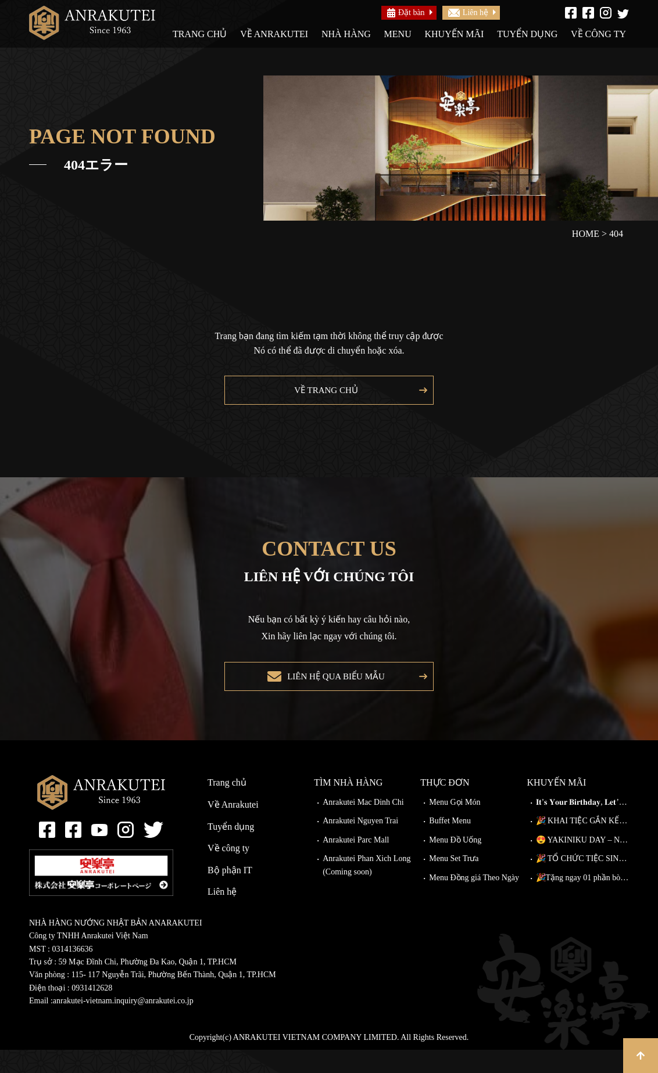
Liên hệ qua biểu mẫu (333, 694)
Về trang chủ (323, 396)
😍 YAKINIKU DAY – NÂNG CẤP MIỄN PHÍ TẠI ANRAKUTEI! (582, 863)
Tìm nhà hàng (348, 806)
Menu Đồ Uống (455, 863)
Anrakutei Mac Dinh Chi (363, 825)
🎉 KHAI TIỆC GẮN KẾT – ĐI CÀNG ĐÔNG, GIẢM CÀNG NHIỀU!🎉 (582, 844)
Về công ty (598, 34)
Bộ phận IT (230, 893)
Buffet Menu (450, 844)
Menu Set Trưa (453, 881)
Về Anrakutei (274, 34)
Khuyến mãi (454, 34)
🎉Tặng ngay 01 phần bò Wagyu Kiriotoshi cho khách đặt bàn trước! (582, 900)
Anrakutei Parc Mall (356, 863)
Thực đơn (444, 806)
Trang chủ (200, 34)
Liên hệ (468, 12)
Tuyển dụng (527, 34)
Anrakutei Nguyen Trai (360, 844)
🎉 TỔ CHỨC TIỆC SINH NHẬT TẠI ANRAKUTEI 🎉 (582, 881)
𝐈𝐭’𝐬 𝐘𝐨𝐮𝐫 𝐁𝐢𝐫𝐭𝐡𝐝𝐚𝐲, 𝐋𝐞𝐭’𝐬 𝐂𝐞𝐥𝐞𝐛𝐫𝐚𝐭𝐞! (582, 825)
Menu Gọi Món (454, 825)
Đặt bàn (406, 12)
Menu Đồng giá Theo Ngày (474, 900)
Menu (398, 34)
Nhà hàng (346, 34)
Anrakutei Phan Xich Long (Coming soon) (366, 888)
